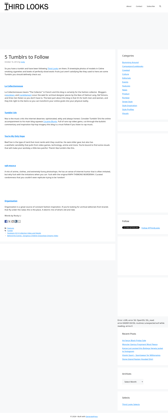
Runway (125, 97)
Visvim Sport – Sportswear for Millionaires (141, 355)
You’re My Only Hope (15, 136)
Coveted (126, 70)
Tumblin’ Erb (11, 112)
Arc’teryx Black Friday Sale (134, 340)
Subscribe (151, 6)
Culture (125, 74)
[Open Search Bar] (160, 6)
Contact (139, 6)
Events (125, 82)
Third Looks (53, 68)
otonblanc (10, 95)
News (124, 89)
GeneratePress (92, 416)
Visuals (125, 113)
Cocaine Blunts (50, 121)
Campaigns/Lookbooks (132, 66)
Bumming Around (130, 62)
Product (125, 93)
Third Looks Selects (131, 404)
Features (10, 228)
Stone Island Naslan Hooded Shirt (137, 359)
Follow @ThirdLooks (151, 228)
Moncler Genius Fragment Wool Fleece (140, 344)
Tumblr (10, 231)
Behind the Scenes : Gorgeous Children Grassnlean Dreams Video (32, 236)
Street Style (127, 101)
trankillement (25, 95)
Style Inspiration (129, 105)
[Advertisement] (84, 30)
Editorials (126, 78)
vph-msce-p (10, 165)
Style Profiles (128, 109)
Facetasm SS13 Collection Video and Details (24, 233)
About (128, 6)
